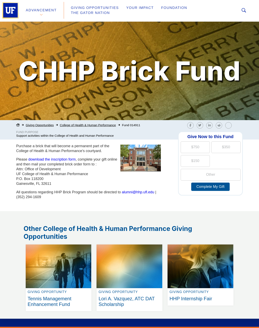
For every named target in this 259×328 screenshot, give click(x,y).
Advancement (41, 11)
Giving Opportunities (92, 11)
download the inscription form (52, 159)
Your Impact (135, 11)
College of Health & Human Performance (88, 125)
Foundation (167, 11)
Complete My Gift (210, 187)
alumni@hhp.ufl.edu (138, 192)
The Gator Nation (205, 11)
